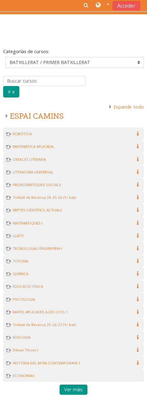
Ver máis (73, 390)
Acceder (126, 5)
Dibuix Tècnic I (25, 350)
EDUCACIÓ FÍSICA (28, 286)
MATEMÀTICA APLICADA (33, 146)
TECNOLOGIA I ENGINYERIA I (37, 248)
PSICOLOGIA (24, 299)
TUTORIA (20, 261)
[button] (102, 5)
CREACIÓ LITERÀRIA (29, 159)
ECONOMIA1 (24, 375)
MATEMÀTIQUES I (27, 223)
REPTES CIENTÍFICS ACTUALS (37, 210)
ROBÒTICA (22, 133)
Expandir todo (128, 107)
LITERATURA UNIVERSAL (33, 172)
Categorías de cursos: (26, 51)
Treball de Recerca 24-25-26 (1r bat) (44, 197)
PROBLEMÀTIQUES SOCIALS (37, 184)
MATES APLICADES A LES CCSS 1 (40, 312)
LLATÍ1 (18, 235)
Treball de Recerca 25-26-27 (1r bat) (44, 324)
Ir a (11, 92)
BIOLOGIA (21, 337)
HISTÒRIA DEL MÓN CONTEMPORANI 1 (46, 363)
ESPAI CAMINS (37, 116)
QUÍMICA (20, 273)
